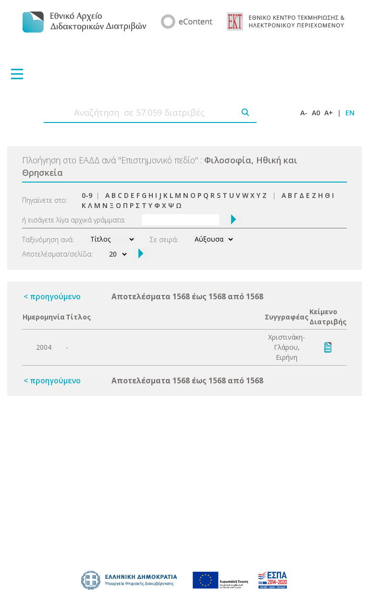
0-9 (87, 195)
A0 (316, 112)
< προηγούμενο (52, 296)
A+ (328, 112)
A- (304, 112)
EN (350, 112)
